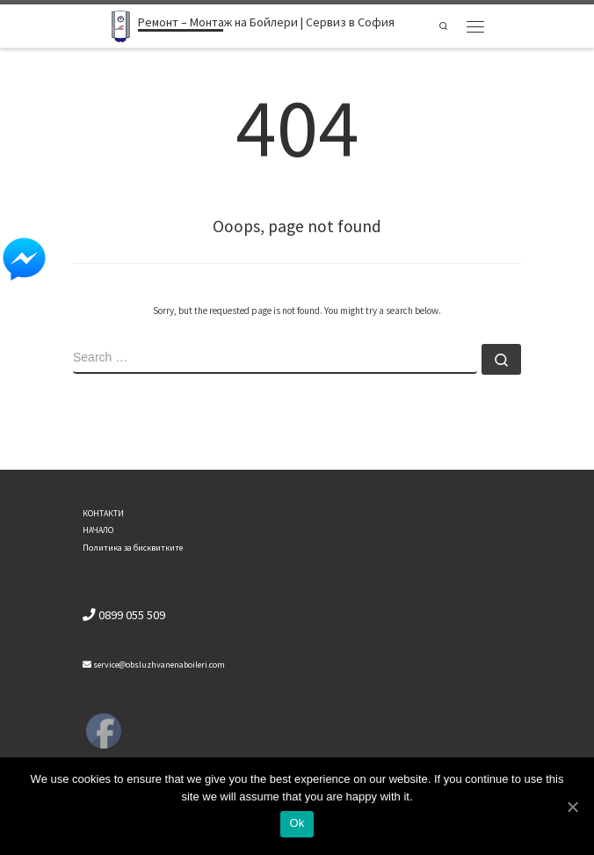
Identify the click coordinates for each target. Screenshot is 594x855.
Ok (296, 822)
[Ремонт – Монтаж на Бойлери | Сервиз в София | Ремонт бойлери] (121, 25)
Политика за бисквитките (133, 547)
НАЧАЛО (98, 530)
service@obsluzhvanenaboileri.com (154, 664)
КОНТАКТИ (103, 513)
